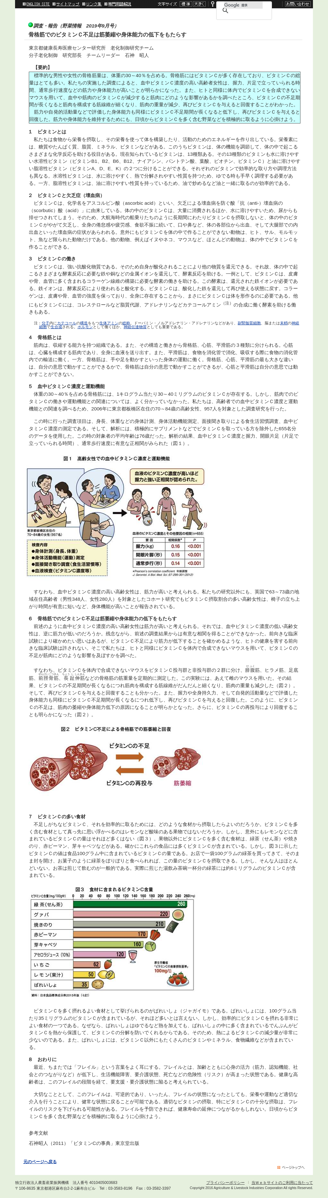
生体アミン (109, 323)
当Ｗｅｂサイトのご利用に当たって (282, 1182)
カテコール (66, 323)
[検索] (243, 5)
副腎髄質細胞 (249, 323)
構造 (84, 323)
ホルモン (85, 327)
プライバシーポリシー (225, 1182)
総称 (126, 323)
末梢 (284, 323)
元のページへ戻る (40, 1162)
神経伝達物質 (135, 327)
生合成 (56, 327)
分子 (45, 323)
